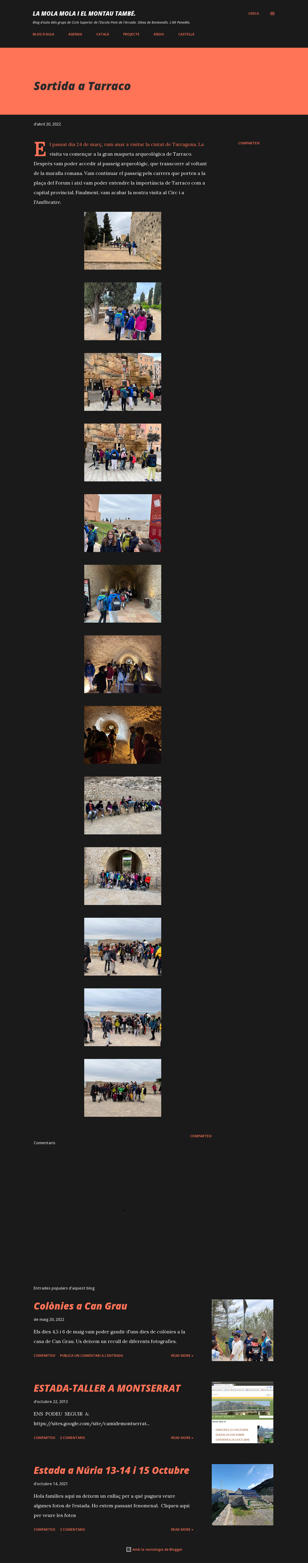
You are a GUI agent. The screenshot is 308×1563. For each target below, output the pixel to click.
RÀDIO (159, 34)
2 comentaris (72, 1437)
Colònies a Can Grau (80, 1305)
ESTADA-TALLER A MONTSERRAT (107, 1388)
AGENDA (75, 34)
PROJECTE (131, 34)
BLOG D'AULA (43, 34)
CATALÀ (102, 34)
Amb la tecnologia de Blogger (154, 1549)
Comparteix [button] (249, 143)
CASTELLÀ (186, 34)
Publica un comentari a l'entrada (91, 1355)
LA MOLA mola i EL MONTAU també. (84, 13)
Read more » (182, 1355)
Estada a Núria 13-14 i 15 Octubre (111, 1470)
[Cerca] (253, 13)
